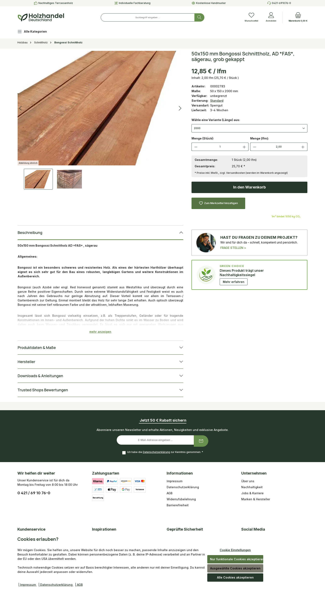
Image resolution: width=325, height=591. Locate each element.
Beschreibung (30, 232)
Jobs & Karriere (252, 493)
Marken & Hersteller (255, 499)
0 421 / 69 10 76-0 (33, 493)
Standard (216, 100)
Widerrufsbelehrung (181, 499)
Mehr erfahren (233, 282)
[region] (100, 120)
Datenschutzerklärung (156, 452)
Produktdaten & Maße (37, 347)
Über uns (247, 481)
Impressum (174, 481)
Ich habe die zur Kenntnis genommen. (165, 452)
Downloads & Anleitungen (40, 375)
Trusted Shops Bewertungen (43, 389)
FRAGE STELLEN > (233, 248)
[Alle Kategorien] (35, 32)
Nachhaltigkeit (252, 487)
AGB (169, 493)
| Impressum (27, 584)
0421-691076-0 (281, 3)
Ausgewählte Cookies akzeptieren (235, 568)
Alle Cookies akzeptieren (235, 577)
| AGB (79, 584)
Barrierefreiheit (178, 505)
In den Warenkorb (249, 187)
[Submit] (201, 441)
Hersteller (26, 361)
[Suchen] (199, 17)
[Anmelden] (271, 17)
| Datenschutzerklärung (55, 584)
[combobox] (148, 17)
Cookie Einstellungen (235, 550)
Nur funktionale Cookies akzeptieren (236, 559)
